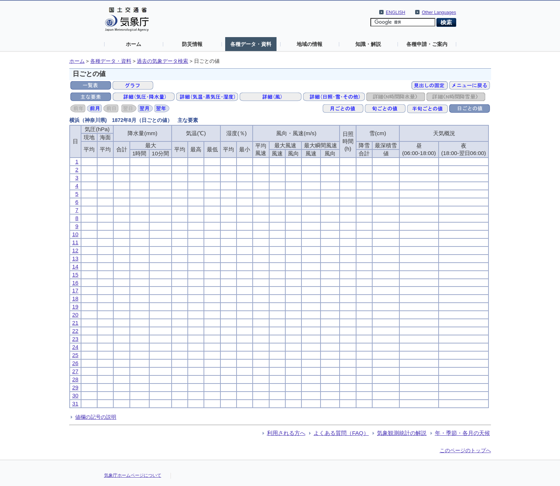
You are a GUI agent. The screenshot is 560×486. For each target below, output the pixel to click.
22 (75, 331)
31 (75, 403)
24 (75, 347)
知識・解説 (368, 44)
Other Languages (439, 12)
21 (75, 323)
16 (75, 283)
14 (75, 266)
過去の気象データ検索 (162, 61)
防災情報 (192, 44)
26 (75, 363)
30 (75, 395)
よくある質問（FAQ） (341, 433)
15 (75, 274)
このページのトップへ (465, 450)
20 (75, 315)
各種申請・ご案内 (426, 44)
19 (75, 306)
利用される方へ (286, 433)
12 (75, 250)
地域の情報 (309, 44)
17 (75, 290)
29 (75, 387)
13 (75, 258)
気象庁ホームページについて (132, 475)
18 (75, 298)
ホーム (133, 44)
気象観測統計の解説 (402, 433)
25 (75, 355)
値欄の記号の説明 (95, 417)
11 (75, 242)
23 (75, 339)
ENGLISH (395, 12)
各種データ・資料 (250, 44)
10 (75, 234)
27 (75, 371)
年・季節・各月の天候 (462, 433)
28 (75, 379)
